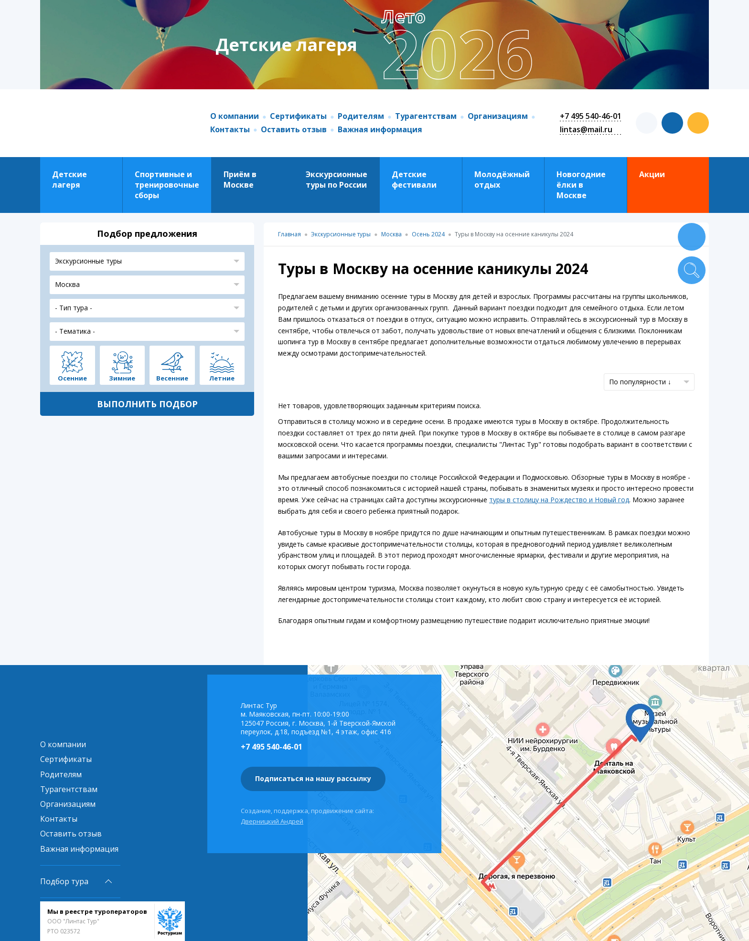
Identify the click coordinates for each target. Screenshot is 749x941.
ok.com (698, 123)
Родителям (361, 116)
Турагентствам (426, 116)
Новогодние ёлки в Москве (581, 185)
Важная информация (380, 129)
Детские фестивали (414, 179)
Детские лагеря (69, 179)
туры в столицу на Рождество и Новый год (559, 499)
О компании (234, 116)
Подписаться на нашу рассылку (313, 778)
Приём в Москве (240, 179)
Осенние (72, 377)
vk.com (672, 123)
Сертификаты (298, 116)
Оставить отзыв (294, 129)
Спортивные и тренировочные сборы (167, 185)
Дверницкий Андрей (272, 821)
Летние (222, 377)
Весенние (172, 377)
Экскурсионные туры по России (336, 179)
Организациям (498, 116)
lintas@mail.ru (586, 129)
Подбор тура (64, 881)
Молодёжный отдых (502, 179)
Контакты (230, 129)
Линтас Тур (115, 123)
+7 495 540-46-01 (590, 116)
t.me (646, 123)
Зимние (122, 377)
